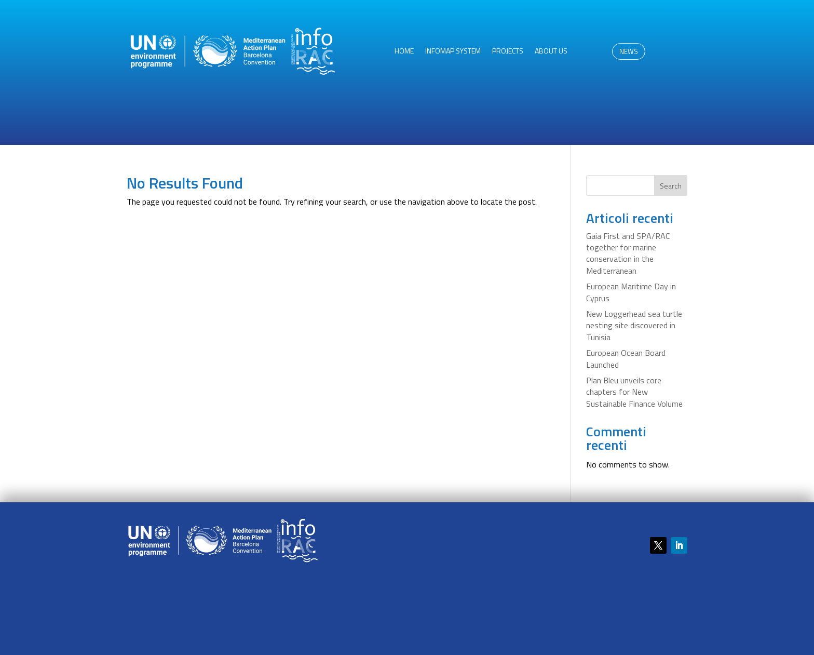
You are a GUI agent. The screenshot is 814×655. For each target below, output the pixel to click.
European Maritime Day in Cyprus (631, 292)
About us (551, 51)
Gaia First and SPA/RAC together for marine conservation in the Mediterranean (628, 253)
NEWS (628, 51)
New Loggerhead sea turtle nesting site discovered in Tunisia (634, 325)
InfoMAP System (453, 51)
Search (671, 185)
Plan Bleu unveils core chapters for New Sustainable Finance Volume (634, 392)
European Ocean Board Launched (626, 358)
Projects (507, 51)
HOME (404, 51)
